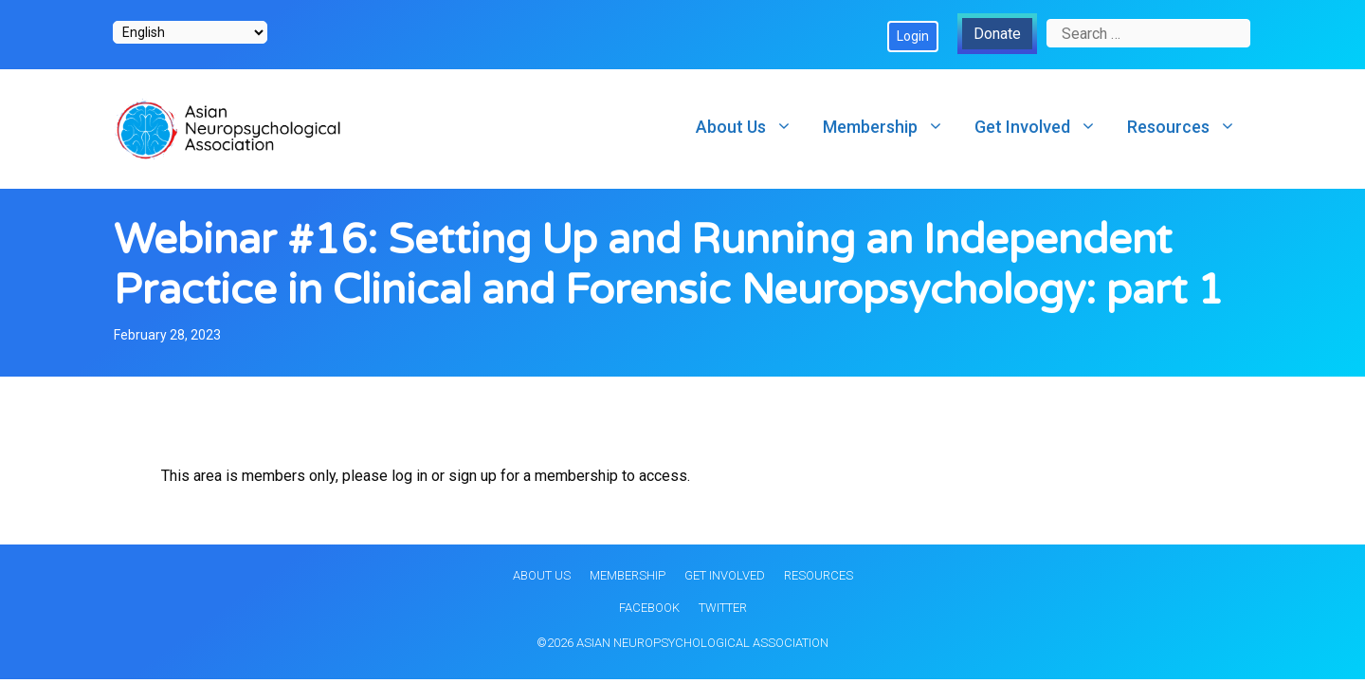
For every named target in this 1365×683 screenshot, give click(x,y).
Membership (891, 127)
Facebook (649, 607)
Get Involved (1043, 127)
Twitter (723, 607)
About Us (752, 127)
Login (913, 36)
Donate (997, 34)
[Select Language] (190, 32)
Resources (1189, 127)
